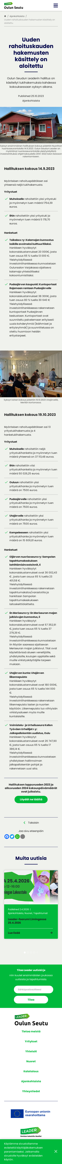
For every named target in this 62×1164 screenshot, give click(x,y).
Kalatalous (31, 1071)
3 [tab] (31, 952)
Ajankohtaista (31, 1081)
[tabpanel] (31, 904)
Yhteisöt (31, 1051)
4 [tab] (34, 952)
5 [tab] (37, 952)
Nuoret (31, 1061)
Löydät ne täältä (31, 799)
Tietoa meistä (31, 1031)
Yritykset (31, 1041)
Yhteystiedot (31, 1091)
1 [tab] (25, 952)
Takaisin (33, 823)
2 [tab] (28, 952)
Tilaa (31, 1000)
